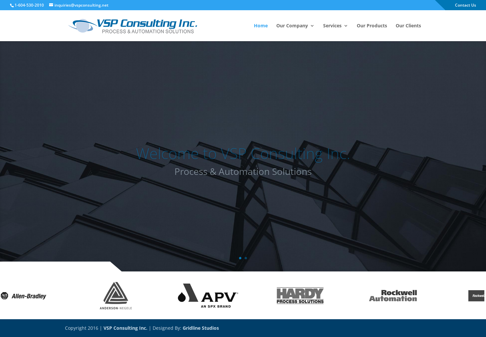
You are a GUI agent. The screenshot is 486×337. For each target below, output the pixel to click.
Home (261, 26)
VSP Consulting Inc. (125, 328)
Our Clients (408, 26)
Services (332, 26)
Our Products (372, 26)
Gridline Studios (201, 328)
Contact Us (465, 5)
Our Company (292, 26)
